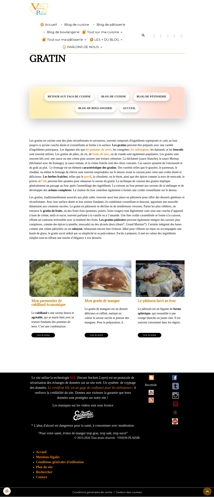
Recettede (151, 386)
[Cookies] (7, 491)
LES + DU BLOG (105, 40)
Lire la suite (43, 336)
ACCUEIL (129, 109)
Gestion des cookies (129, 493)
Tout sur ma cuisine (101, 33)
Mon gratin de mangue (102, 302)
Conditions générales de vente (92, 493)
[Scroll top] (207, 491)
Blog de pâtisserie (108, 25)
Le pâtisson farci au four (157, 302)
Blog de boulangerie (60, 33)
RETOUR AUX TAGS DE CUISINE (68, 97)
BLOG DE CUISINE (114, 97)
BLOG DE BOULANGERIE (94, 109)
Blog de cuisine (74, 25)
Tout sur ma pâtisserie (63, 40)
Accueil (48, 25)
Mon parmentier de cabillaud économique (48, 304)
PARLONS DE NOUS (81, 47)
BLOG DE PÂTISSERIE (153, 97)
